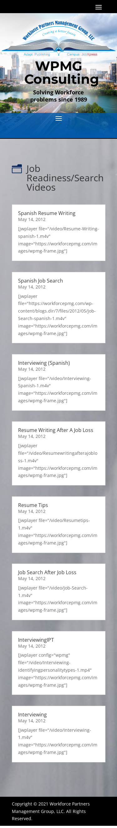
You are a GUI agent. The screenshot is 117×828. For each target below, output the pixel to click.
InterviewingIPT (36, 639)
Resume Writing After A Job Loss (55, 430)
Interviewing (32, 714)
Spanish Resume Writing (47, 213)
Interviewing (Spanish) (44, 362)
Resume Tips (33, 505)
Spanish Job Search (40, 280)
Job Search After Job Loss (47, 572)
